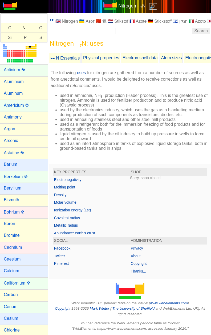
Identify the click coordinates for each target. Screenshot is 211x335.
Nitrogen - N (131, 6)
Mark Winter (99, 308)
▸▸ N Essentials (65, 58)
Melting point (64, 187)
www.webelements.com (169, 303)
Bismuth (11, 200)
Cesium (11, 318)
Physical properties (101, 58)
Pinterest (61, 263)
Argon (9, 129)
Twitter (59, 256)
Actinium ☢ (14, 70)
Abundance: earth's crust (74, 233)
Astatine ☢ (14, 153)
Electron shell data (140, 58)
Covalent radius (67, 218)
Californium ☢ (17, 283)
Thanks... (138, 271)
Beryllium (12, 188)
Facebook (62, 248)
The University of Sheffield (133, 308)
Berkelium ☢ (16, 176)
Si (9, 37)
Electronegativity (68, 180)
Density (60, 195)
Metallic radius (66, 225)
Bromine (12, 235)
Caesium (12, 259)
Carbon (11, 294)
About (136, 256)
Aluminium (14, 81)
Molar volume (65, 202)
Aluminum (13, 93)
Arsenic (11, 140)
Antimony (13, 117)
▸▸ (52, 19)
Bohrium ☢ (14, 212)
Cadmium (13, 247)
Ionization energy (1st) (72, 210)
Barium (10, 164)
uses (81, 72)
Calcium (11, 271)
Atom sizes (171, 58)
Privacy (137, 248)
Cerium (11, 306)
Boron (9, 223)
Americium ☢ (16, 105)
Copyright (139, 263)
